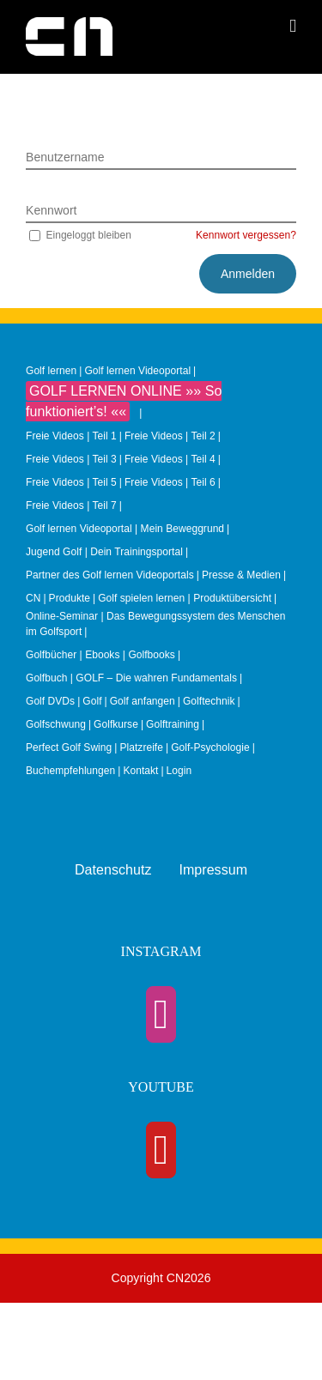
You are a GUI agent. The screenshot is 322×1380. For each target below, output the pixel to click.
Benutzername (65, 157)
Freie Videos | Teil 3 (71, 459)
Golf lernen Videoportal (137, 371)
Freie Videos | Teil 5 (71, 482)
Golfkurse (116, 724)
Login (179, 771)
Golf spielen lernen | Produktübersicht (184, 598)
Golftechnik (209, 701)
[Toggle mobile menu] (292, 26)
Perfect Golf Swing (69, 747)
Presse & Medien (241, 575)
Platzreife (141, 747)
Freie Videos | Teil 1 (71, 436)
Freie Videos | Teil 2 (170, 436)
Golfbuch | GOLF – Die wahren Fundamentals (131, 678)
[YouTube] (161, 1150)
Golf (91, 701)
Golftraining (172, 724)
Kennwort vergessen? (246, 235)
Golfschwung (56, 724)
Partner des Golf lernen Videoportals (110, 575)
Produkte (69, 598)
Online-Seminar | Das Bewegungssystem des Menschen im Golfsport (155, 624)
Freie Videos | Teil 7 (71, 505)
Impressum (213, 869)
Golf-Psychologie (210, 747)
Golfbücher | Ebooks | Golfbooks (100, 655)
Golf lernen (51, 371)
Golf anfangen (142, 701)
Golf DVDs (50, 701)
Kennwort (51, 210)
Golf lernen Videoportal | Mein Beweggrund (125, 529)
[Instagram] (161, 1014)
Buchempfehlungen (70, 771)
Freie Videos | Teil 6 (170, 482)
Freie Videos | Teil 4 (170, 459)
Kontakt (140, 771)
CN (33, 598)
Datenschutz (113, 869)
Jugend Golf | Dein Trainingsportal (104, 552)
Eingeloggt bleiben (78, 235)
